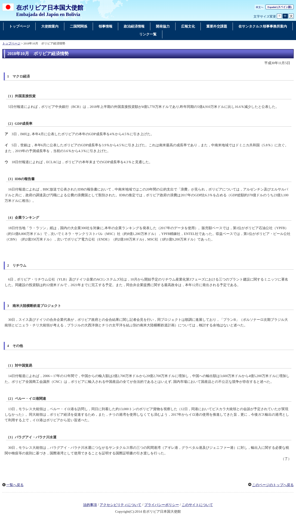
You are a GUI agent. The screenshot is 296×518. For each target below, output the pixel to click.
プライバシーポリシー (161, 505)
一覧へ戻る (15, 485)
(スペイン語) (280, 7)
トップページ (11, 43)
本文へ (259, 7)
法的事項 (90, 505)
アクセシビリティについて (120, 505)
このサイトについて (197, 505)
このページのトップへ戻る (273, 485)
